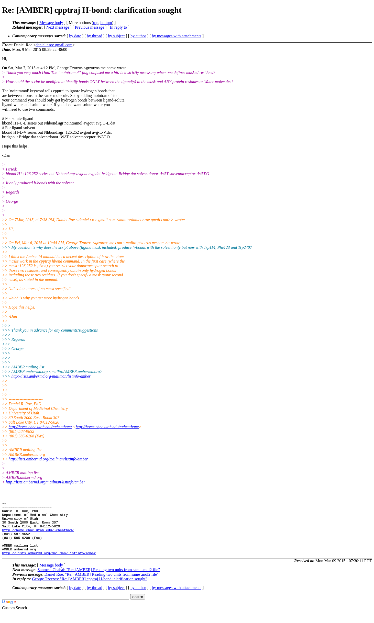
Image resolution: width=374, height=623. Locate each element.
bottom (106, 22)
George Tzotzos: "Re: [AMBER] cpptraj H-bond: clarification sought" (89, 589)
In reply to (118, 27)
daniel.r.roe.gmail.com (54, 45)
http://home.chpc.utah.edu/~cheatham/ (40, 427)
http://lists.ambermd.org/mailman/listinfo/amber (51, 376)
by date (75, 36)
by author (138, 36)
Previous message (89, 27)
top (95, 22)
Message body (51, 22)
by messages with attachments (176, 36)
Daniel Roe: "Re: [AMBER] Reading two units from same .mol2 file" (101, 585)
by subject (116, 36)
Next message (57, 27)
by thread (94, 36)
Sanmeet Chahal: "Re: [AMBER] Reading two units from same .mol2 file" (99, 580)
